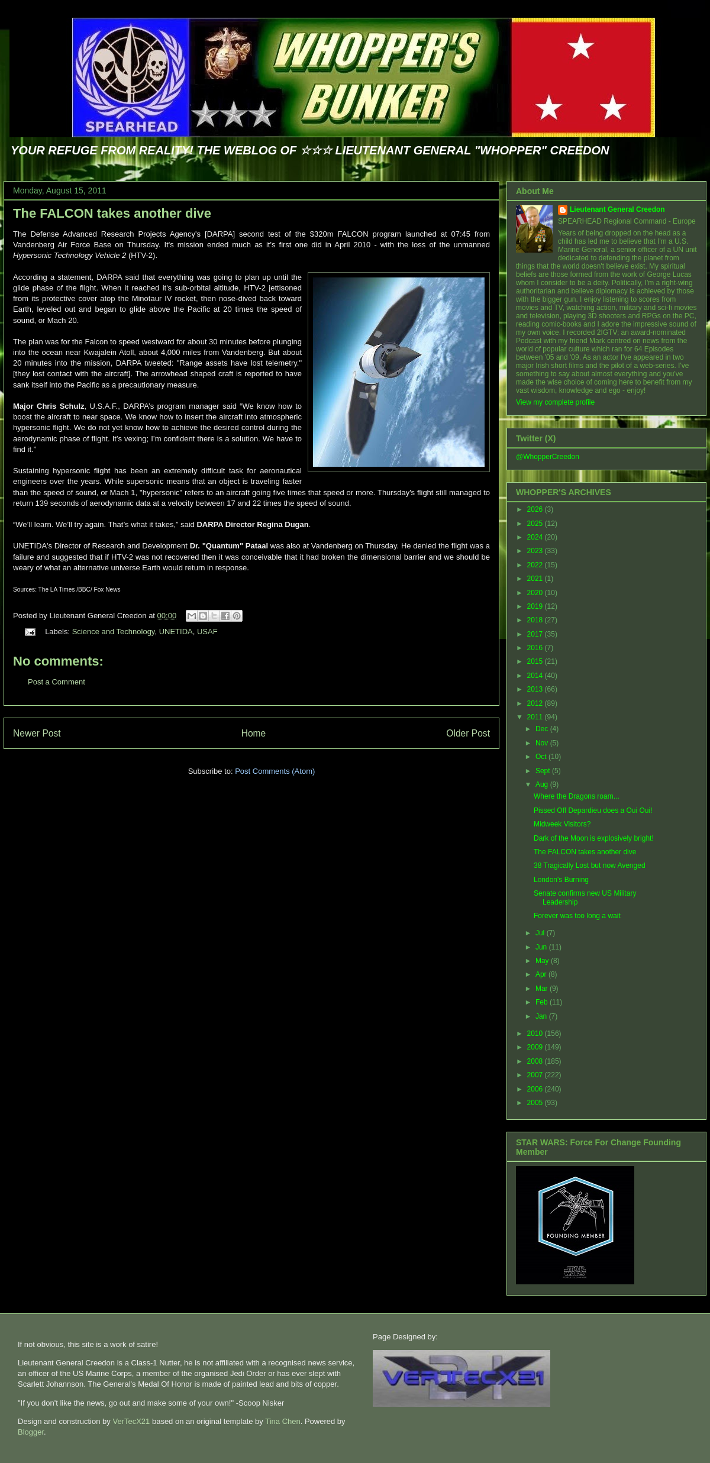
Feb (542, 1002)
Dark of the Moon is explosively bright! (594, 838)
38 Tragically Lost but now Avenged (590, 865)
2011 (536, 717)
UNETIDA (176, 631)
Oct (541, 757)
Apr (541, 974)
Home (253, 733)
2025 (536, 523)
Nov (542, 743)
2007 (536, 1075)
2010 (536, 1033)
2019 (536, 606)
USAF (207, 631)
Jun (542, 947)
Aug (542, 784)
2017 (536, 634)
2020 (536, 593)
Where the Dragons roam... (576, 796)
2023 (536, 551)
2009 (536, 1047)
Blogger (31, 1432)
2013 (536, 689)
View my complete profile (555, 402)
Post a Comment (56, 681)
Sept (543, 771)
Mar (542, 988)
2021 (536, 578)
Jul (541, 933)
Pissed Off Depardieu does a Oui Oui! (593, 810)
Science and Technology (113, 631)
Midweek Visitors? (562, 824)
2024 (536, 537)
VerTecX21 (131, 1421)
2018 (536, 620)
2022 (536, 565)
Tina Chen (283, 1421)
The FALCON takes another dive (112, 213)
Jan (542, 1016)
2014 (536, 675)
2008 (536, 1061)
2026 (536, 509)
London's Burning (561, 880)
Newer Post (37, 733)
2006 (536, 1089)
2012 (536, 703)
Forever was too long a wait (577, 916)
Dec (542, 729)
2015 (536, 661)
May (543, 961)
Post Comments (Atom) (275, 771)
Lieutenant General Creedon (617, 209)
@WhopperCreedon (547, 457)
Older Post (468, 733)
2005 (536, 1103)
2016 (536, 648)
